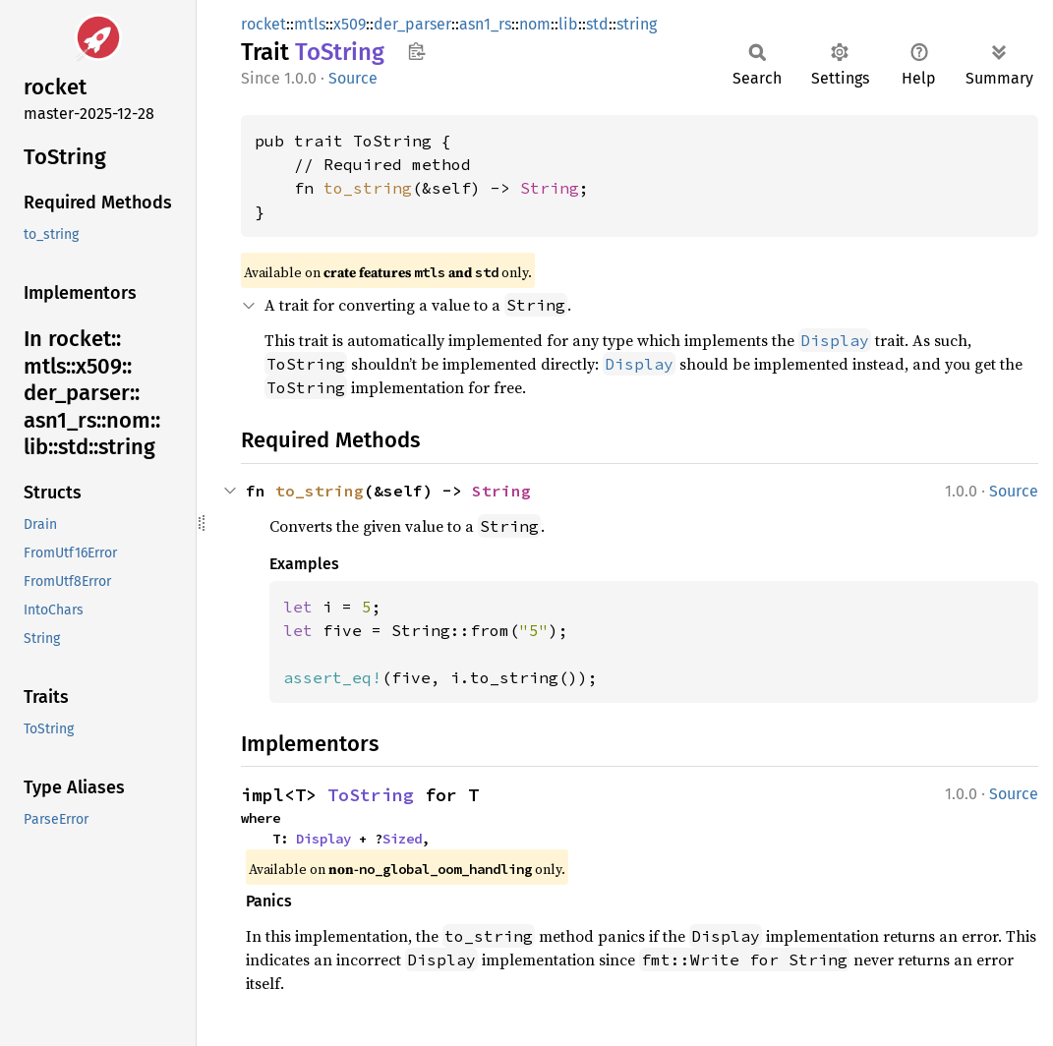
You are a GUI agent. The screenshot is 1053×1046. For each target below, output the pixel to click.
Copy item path (416, 51)
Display (323, 838)
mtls (309, 24)
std (597, 24)
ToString (370, 795)
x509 (349, 24)
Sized (402, 838)
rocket (263, 24)
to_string (367, 188)
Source (353, 78)
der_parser (412, 24)
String (549, 188)
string (636, 24)
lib (568, 24)
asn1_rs (485, 24)
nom (535, 24)
